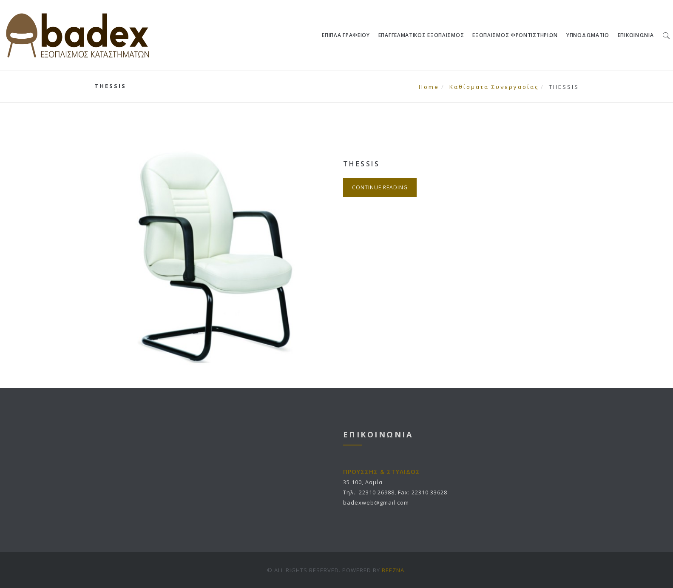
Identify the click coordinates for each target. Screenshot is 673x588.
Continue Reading (380, 187)
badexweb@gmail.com (376, 502)
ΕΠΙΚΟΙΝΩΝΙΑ (636, 35)
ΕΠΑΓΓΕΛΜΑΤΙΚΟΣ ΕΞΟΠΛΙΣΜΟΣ (421, 35)
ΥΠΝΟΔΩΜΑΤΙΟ (588, 35)
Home (429, 87)
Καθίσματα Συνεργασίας (494, 87)
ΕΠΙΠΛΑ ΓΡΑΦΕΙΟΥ (346, 35)
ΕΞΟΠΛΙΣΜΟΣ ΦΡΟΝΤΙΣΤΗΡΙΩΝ (515, 35)
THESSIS (361, 163)
